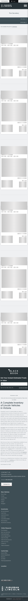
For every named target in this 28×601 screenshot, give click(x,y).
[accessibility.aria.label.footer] (17, 599)
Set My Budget (22, 22)
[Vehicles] (14, 384)
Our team (3, 427)
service (10, 448)
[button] (4, 1)
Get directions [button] (6, 580)
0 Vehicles (14, 26)
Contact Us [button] (6, 484)
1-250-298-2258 (8, 479)
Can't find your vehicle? (23, 387)
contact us (12, 460)
